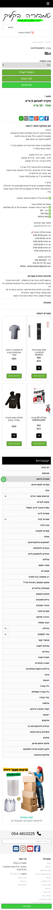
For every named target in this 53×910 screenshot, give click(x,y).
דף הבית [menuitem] (45, 467)
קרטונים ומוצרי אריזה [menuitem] (39, 496)
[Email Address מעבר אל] (16, 852)
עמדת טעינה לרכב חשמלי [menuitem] (37, 508)
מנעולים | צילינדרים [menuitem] (40, 589)
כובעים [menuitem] (46, 681)
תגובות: (47, 302)
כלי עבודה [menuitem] (44, 687)
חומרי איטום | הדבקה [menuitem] (39, 710)
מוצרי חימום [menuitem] (44, 566)
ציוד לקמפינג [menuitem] (43, 635)
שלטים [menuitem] (46, 739)
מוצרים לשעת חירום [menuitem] (40, 485)
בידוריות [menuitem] (45, 652)
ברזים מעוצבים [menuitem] (42, 600)
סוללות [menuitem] (46, 560)
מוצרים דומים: (43, 313)
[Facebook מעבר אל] (37, 852)
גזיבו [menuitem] (47, 490)
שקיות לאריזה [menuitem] (43, 502)
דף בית (48, 42)
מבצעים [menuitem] (45, 473)
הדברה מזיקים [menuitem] (42, 618)
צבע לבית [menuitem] (44, 525)
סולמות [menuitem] (46, 704)
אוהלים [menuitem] (46, 629)
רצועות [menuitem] (46, 716)
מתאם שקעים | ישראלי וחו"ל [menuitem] (36, 583)
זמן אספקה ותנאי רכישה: (38, 126)
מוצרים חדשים (38, 42)
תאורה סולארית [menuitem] (42, 664)
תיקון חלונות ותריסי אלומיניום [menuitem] (36, 751)
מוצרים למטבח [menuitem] (42, 531)
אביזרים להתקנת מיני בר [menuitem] (38, 727)
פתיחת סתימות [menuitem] (42, 594)
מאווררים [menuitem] (45, 571)
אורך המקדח (45, 61)
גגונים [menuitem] (46, 537)
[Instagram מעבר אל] (23, 852)
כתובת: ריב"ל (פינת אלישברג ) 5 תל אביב (14, 869)
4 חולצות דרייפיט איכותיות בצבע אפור (14, 352)
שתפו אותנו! (22, 887)
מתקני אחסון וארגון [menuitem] (40, 745)
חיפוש (10, 27)
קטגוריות (42, 461)
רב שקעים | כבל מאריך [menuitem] (38, 577)
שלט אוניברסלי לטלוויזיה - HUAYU (39, 352)
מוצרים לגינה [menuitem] (43, 612)
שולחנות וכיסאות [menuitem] (41, 756)
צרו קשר (22, 861)
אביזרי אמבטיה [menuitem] (42, 606)
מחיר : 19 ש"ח (42, 105)
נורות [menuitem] (47, 676)
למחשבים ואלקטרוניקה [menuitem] (38, 542)
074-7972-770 (15, 876)
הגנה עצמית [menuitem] (43, 623)
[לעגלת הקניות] (26, 32)
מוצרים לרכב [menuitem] (43, 513)
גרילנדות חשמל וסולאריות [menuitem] (37, 670)
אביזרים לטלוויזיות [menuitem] (41, 548)
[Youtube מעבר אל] (30, 852)
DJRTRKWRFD (37, 48)
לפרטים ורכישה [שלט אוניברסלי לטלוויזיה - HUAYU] (39, 376)
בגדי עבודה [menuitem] (44, 699)
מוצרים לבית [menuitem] (43, 519)
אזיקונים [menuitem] (45, 722)
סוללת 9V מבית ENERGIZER (38, 419)
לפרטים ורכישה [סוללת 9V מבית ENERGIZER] (39, 444)
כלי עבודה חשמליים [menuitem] (40, 693)
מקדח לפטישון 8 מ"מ (38, 100)
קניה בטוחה (26, 819)
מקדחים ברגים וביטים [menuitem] (39, 733)
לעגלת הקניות (25, 32)
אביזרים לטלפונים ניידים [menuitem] (38, 554)
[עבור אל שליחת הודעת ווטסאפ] (3, 479)
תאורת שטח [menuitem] (43, 658)
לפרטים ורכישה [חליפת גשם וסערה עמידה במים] (14, 444)
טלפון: (24, 876)
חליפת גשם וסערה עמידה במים (14, 419)
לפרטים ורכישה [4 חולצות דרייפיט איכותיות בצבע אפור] (14, 376)
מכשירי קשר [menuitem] (43, 641)
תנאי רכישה (22, 879)
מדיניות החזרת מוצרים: (39, 276)
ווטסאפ (26, 84)
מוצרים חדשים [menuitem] (42, 479)
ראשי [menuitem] (49, 865)
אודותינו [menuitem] (48, 869)
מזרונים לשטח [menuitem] (42, 647)
